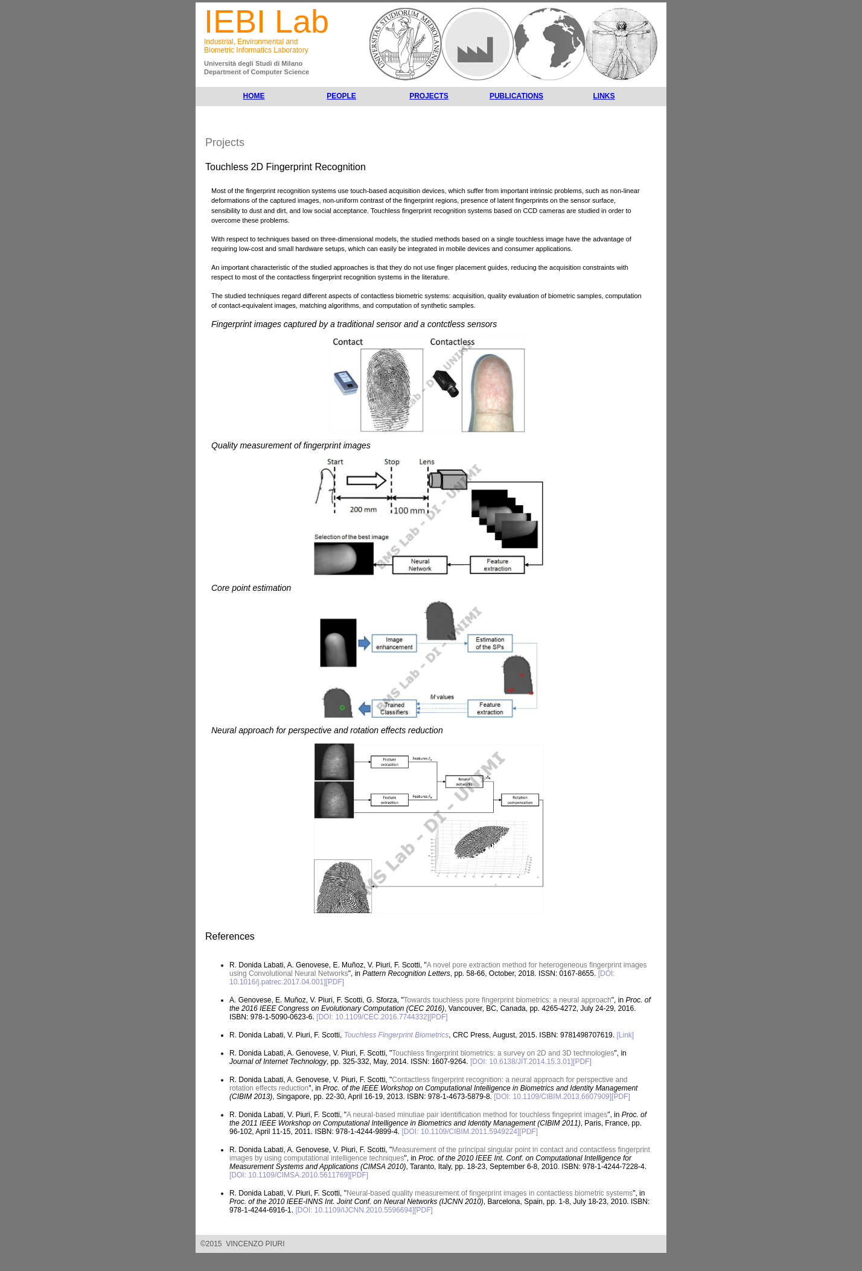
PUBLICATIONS (516, 96)
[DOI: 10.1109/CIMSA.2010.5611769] (289, 1175)
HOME (254, 96)
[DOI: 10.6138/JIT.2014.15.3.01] (521, 1061)
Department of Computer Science (256, 71)
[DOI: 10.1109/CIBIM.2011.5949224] (461, 1131)
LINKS (604, 96)
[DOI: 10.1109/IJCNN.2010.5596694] (354, 1210)
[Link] (625, 1035)
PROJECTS (429, 96)
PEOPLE (341, 96)
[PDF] (334, 982)
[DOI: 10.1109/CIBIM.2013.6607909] (552, 1096)
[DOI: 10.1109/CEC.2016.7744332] (372, 1017)
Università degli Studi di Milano (253, 63)
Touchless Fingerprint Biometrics (396, 1035)
